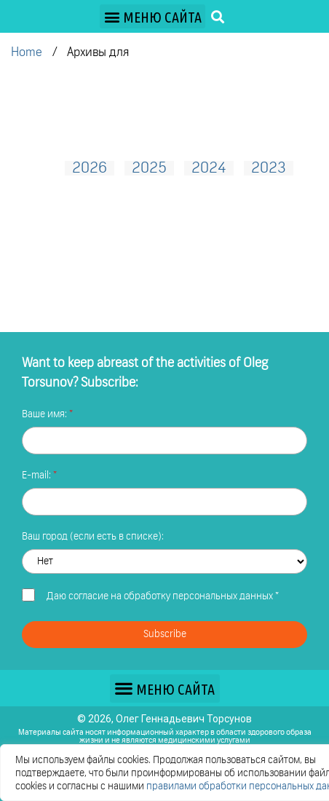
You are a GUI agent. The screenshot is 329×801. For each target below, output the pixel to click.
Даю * (163, 596)
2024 (208, 168)
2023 (268, 168)
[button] (152, 16)
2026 (89, 168)
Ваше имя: (45, 414)
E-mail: (37, 475)
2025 (149, 168)
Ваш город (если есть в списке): (93, 537)
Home (26, 53)
